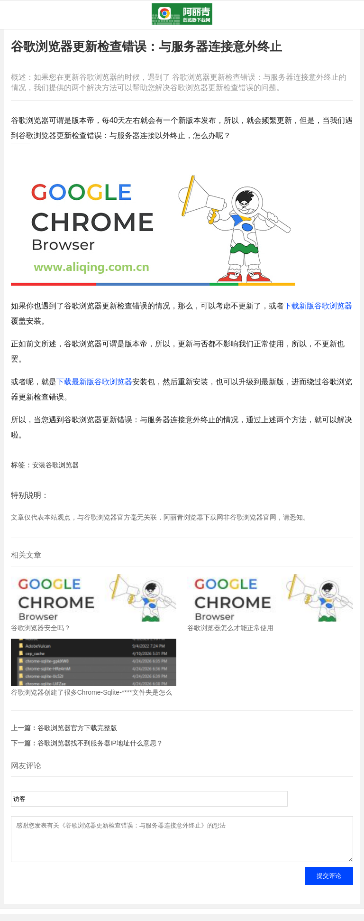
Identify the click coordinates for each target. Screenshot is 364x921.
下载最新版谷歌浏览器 (94, 382)
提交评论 (329, 882)
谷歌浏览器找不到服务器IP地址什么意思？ (100, 743)
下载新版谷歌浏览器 (318, 306)
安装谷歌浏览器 (55, 465)
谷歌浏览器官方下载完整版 (77, 728)
